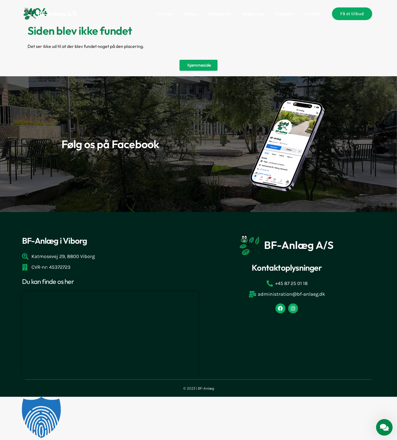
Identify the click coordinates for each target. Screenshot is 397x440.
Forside (164, 14)
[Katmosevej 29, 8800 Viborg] (110, 333)
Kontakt (312, 14)
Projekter (284, 14)
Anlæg (189, 14)
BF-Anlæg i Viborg (54, 241)
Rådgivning (253, 14)
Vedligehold (219, 14)
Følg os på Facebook (110, 144)
